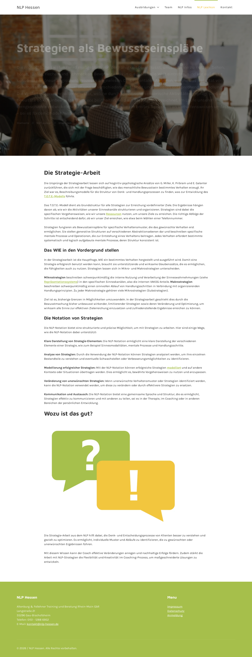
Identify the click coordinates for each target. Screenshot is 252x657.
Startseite (23, 123)
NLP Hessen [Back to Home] (28, 7)
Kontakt (226, 7)
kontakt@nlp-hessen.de (42, 624)
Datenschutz (175, 611)
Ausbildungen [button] (147, 7)
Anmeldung (175, 615)
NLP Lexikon (206, 7)
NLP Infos (185, 7)
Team (168, 7)
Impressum (174, 606)
